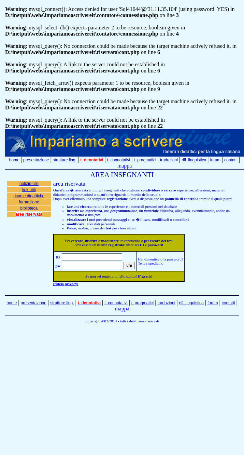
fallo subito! (127, 276)
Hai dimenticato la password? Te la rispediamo (160, 261)
